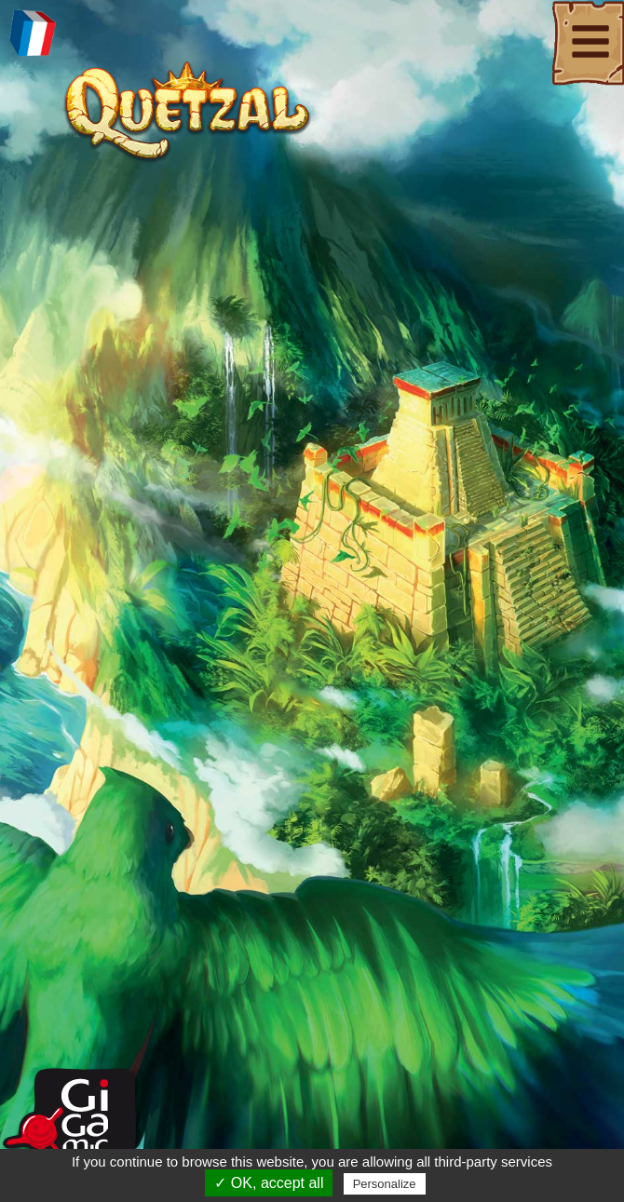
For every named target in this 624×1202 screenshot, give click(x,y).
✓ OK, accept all (268, 1183)
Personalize (384, 1184)
